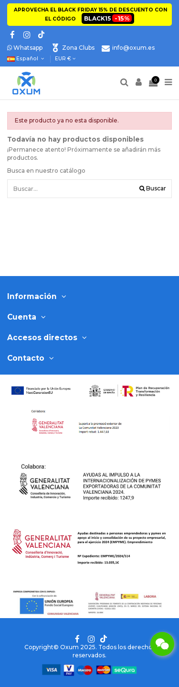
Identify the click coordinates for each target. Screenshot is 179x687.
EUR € (65, 58)
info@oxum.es (133, 47)
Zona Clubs (78, 47)
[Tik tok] (40, 35)
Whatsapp (24, 47)
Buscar (152, 188)
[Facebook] (12, 35)
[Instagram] (26, 35)
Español (26, 58)
